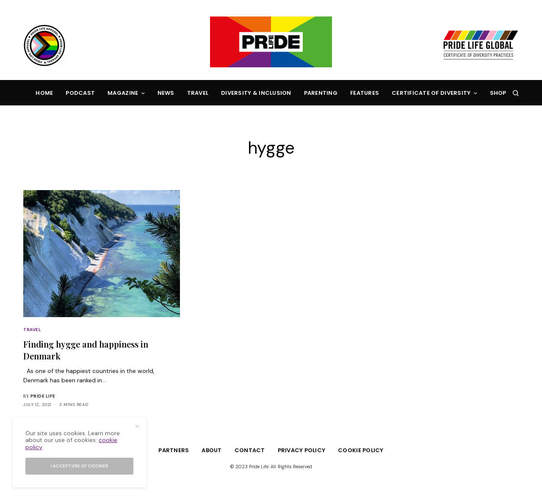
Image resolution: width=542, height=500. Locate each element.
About (211, 450)
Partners (173, 450)
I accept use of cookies (79, 466)
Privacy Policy (302, 450)
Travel (32, 329)
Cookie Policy (360, 450)
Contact (250, 450)
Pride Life (42, 396)
